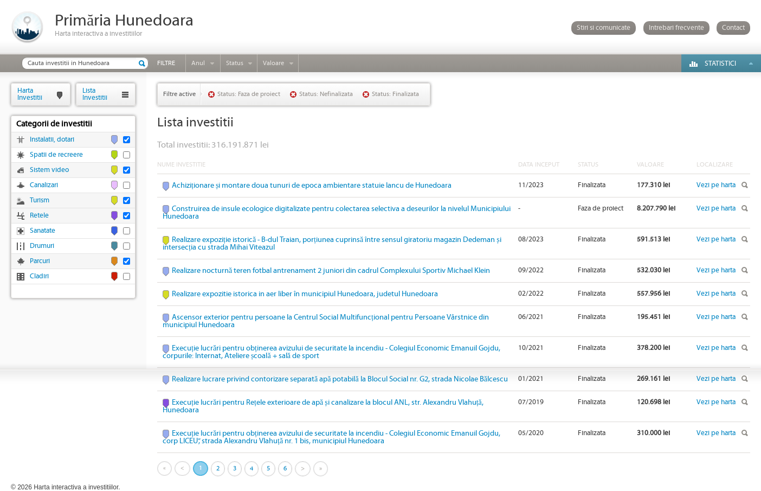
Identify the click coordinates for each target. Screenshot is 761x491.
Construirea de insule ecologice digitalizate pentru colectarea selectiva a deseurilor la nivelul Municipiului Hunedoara (337, 212)
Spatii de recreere (56, 155)
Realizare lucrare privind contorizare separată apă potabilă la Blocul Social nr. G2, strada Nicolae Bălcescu (340, 379)
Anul (198, 63)
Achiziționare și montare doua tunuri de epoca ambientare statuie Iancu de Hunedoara (312, 185)
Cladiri (39, 276)
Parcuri (40, 261)
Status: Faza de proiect (248, 94)
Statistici (720, 64)
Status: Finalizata (395, 94)
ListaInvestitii (94, 94)
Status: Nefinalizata (326, 94)
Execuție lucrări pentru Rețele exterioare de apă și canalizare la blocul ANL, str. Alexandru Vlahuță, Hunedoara (323, 406)
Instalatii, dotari (52, 140)
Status (234, 63)
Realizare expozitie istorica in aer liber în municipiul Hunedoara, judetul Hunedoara (305, 294)
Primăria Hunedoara (124, 21)
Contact (733, 28)
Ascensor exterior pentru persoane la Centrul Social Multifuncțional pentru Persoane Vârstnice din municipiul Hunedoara (326, 321)
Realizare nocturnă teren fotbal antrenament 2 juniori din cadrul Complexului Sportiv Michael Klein (331, 271)
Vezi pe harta (716, 185)
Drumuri (42, 246)
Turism (39, 200)
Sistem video (49, 170)
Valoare (273, 63)
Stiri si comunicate (603, 28)
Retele (39, 216)
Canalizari (44, 185)
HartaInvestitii (29, 94)
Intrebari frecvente (676, 28)
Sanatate (42, 231)
